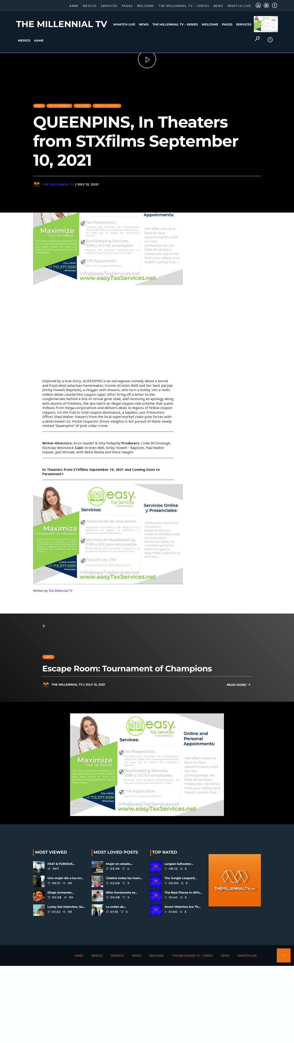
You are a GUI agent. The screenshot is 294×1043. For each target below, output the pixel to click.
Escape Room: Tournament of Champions (127, 668)
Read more (239, 685)
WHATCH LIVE (239, 6)
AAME (74, 6)
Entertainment (59, 103)
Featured (82, 103)
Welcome (145, 6)
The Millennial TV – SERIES (183, 6)
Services (109, 6)
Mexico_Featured (107, 103)
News (218, 6)
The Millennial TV (61, 24)
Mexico (90, 6)
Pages (127, 6)
